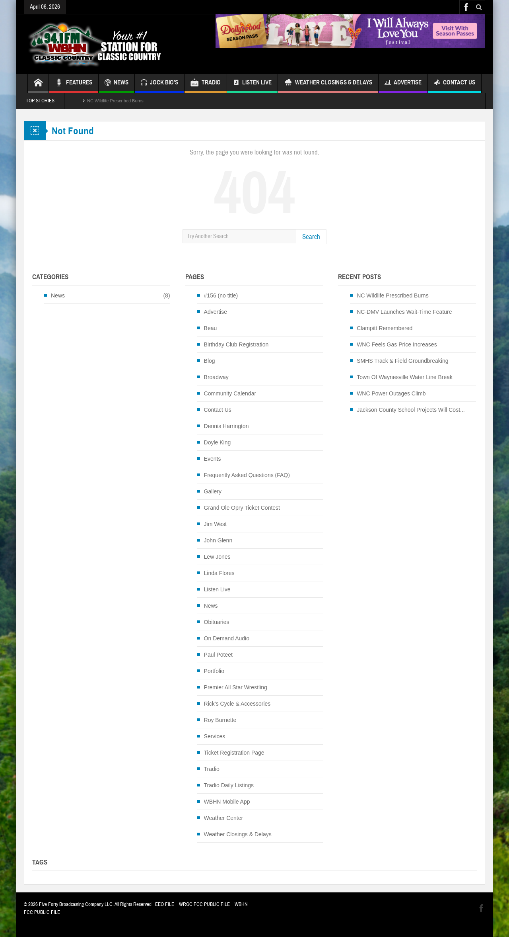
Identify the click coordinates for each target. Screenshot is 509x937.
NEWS (116, 83)
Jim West (215, 524)
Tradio (212, 769)
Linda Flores (219, 573)
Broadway (216, 377)
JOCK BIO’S (159, 83)
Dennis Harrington (226, 426)
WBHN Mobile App (227, 801)
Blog (209, 361)
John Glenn (218, 540)
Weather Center (223, 818)
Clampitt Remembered (384, 328)
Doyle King (217, 442)
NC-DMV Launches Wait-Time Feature (404, 312)
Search (311, 237)
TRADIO (206, 83)
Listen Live (252, 83)
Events (212, 459)
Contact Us (454, 83)
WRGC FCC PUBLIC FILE (204, 904)
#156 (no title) (221, 295)
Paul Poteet (218, 654)
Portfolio (214, 671)
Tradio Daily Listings (229, 785)
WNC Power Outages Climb (391, 393)
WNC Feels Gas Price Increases (397, 344)
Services (214, 736)
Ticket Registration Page (234, 752)
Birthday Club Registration (236, 344)
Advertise (403, 83)
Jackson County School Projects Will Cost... (411, 410)
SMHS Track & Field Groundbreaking (402, 361)
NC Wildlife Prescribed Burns (115, 100)
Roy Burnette (220, 720)
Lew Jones (217, 557)
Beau (210, 328)
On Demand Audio (226, 638)
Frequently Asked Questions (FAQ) (247, 475)
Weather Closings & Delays (328, 83)
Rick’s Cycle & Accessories (237, 703)
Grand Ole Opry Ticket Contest (242, 508)
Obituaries (216, 622)
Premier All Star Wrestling (235, 687)
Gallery (212, 491)
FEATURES (73, 83)
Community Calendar (230, 393)
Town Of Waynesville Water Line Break (405, 377)
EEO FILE (164, 904)
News (58, 295)
